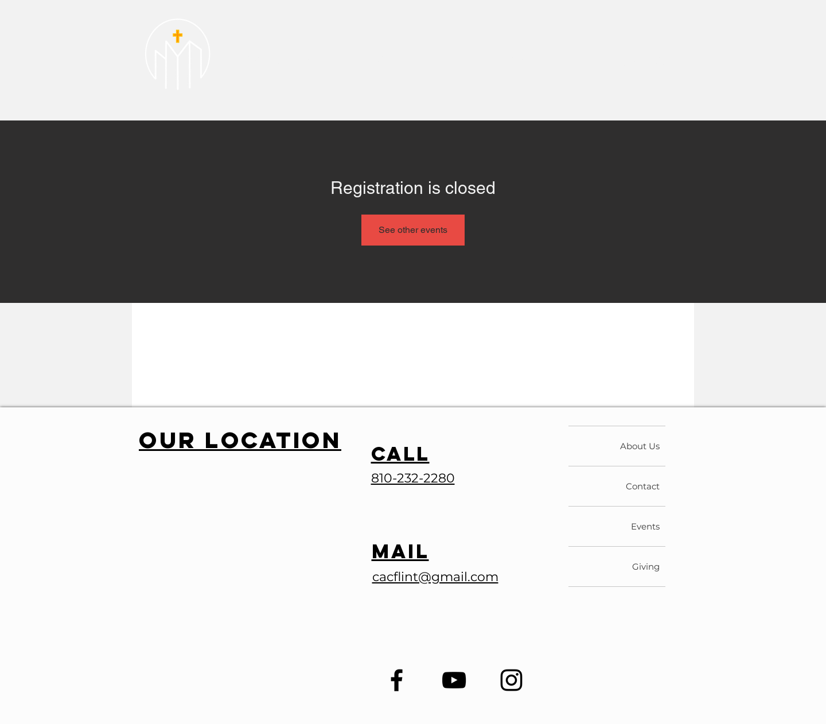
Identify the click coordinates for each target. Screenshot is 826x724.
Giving (646, 566)
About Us (640, 446)
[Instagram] (511, 680)
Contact (643, 486)
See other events (413, 229)
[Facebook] (396, 680)
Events (645, 526)
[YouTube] (454, 680)
